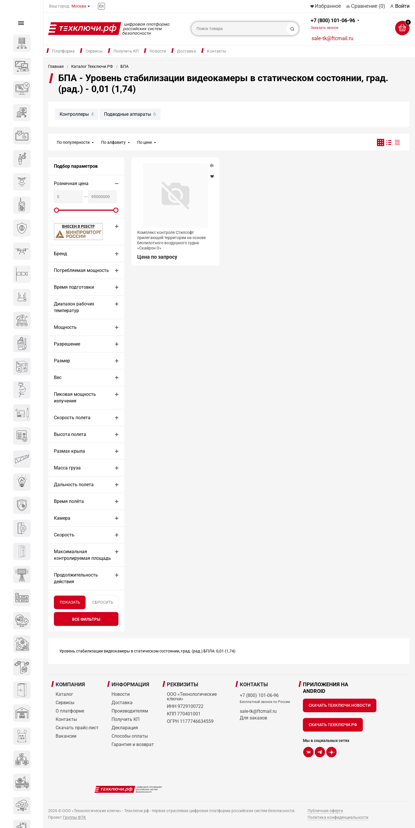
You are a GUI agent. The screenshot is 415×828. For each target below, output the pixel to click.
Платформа (63, 51)
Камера (62, 518)
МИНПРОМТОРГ (71, 231)
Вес (57, 377)
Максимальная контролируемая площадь (82, 555)
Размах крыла (69, 451)
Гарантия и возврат (133, 744)
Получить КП (126, 51)
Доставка (186, 51)
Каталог (64, 694)
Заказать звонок (324, 28)
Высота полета (70, 434)
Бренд (60, 253)
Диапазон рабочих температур (74, 307)
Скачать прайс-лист (77, 727)
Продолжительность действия (76, 578)
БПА (124, 66)
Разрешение (67, 344)
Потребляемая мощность (81, 270)
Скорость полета (72, 417)
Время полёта (69, 501)
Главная (56, 66)
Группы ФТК (74, 817)
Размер (62, 360)
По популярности (73, 142)
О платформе (70, 711)
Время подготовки (74, 287)
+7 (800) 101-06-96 (333, 23)
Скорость (64, 535)
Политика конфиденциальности (338, 817)
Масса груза (67, 468)
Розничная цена (71, 183)
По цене (144, 142)
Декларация (125, 727)
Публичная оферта (325, 810)
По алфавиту (113, 142)
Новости (158, 51)
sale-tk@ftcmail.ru (332, 38)
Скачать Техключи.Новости (340, 705)
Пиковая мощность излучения (75, 397)
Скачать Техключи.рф (333, 724)
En (101, 6)
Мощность (65, 327)
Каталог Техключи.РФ (92, 66)
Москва (78, 6)
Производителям (130, 711)
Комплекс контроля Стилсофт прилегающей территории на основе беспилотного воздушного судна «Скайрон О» (171, 240)
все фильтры (86, 619)
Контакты (216, 51)
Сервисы (94, 51)
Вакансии (66, 736)
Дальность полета (74, 484)
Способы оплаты (130, 736)
